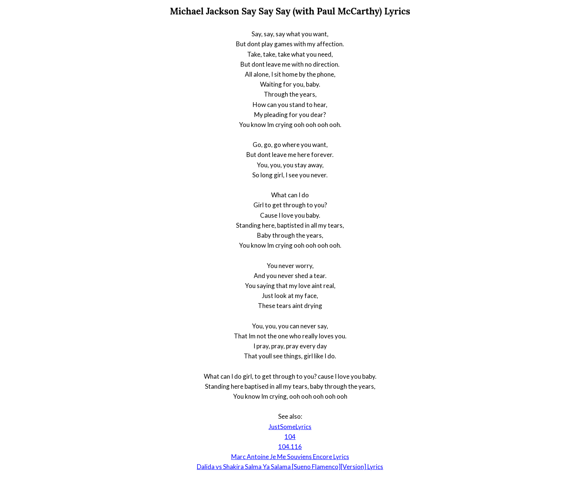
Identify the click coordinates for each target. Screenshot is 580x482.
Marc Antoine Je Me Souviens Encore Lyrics (290, 457)
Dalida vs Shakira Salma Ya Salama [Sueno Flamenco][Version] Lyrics (290, 467)
